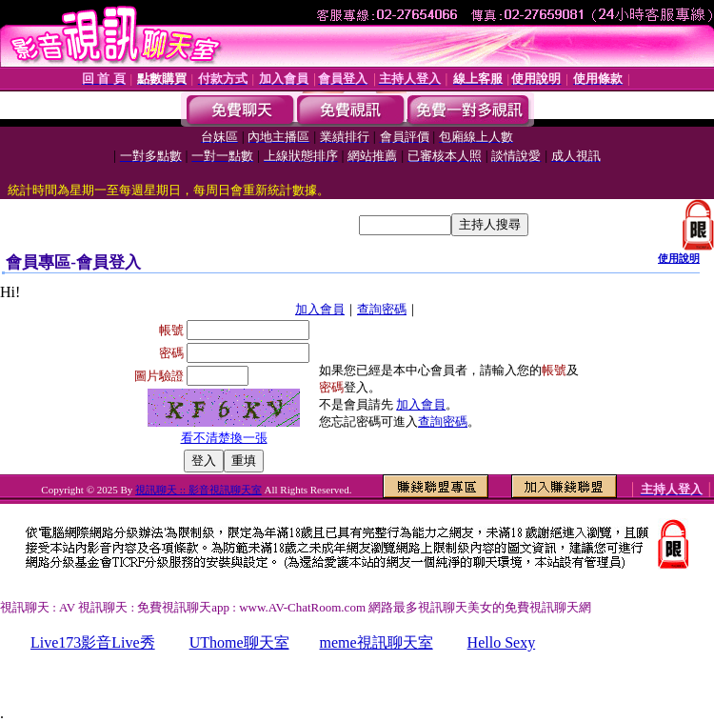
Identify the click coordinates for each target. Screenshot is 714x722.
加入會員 (320, 309)
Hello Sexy (501, 642)
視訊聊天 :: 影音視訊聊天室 (198, 489)
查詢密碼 (382, 309)
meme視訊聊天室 (376, 642)
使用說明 (679, 258)
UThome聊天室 (239, 642)
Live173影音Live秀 (92, 642)
